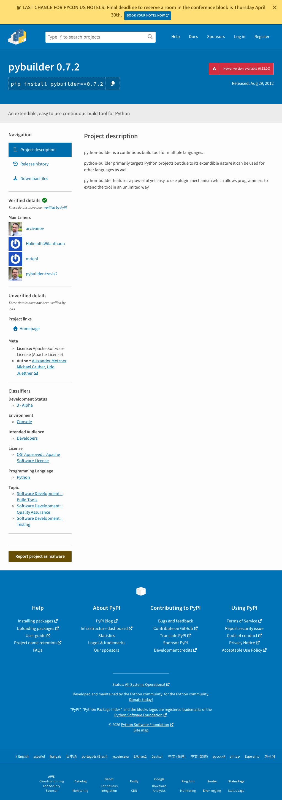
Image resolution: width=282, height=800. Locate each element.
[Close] (275, 7)
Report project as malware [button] (40, 556)
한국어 (269, 756)
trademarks (191, 709)
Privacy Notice (242, 643)
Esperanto (252, 756)
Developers (27, 438)
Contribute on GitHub (173, 628)
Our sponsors (106, 650)
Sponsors (216, 37)
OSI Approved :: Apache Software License (38, 457)
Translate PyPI (173, 636)
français (55, 756)
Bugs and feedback (175, 621)
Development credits (173, 650)
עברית (235, 756)
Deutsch (157, 756)
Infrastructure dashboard (104, 628)
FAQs (37, 650)
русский (219, 756)
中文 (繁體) (199, 756)
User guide (35, 636)
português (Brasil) (94, 756)
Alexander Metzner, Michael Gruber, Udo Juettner (42, 367)
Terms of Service (242, 621)
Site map (141, 730)
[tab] (40, 150)
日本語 (71, 756)
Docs (193, 37)
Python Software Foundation (138, 715)
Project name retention (35, 643)
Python (23, 477)
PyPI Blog (104, 621)
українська (120, 756)
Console (24, 422)
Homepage (26, 329)
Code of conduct (242, 636)
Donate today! (141, 700)
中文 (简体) (177, 756)
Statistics (106, 636)
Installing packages (35, 621)
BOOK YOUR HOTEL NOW (146, 15)
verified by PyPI (55, 207)
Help (175, 37)
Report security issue (244, 628)
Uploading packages (35, 628)
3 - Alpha (25, 405)
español (39, 756)
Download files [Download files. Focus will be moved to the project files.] (30, 179)
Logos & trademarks (106, 643)
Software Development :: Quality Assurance (40, 509)
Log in (239, 37)
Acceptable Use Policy (242, 650)
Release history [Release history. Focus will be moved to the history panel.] (30, 164)
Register (262, 37)
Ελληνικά (140, 756)
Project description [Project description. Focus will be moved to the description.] (34, 150)
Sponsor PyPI (175, 643)
